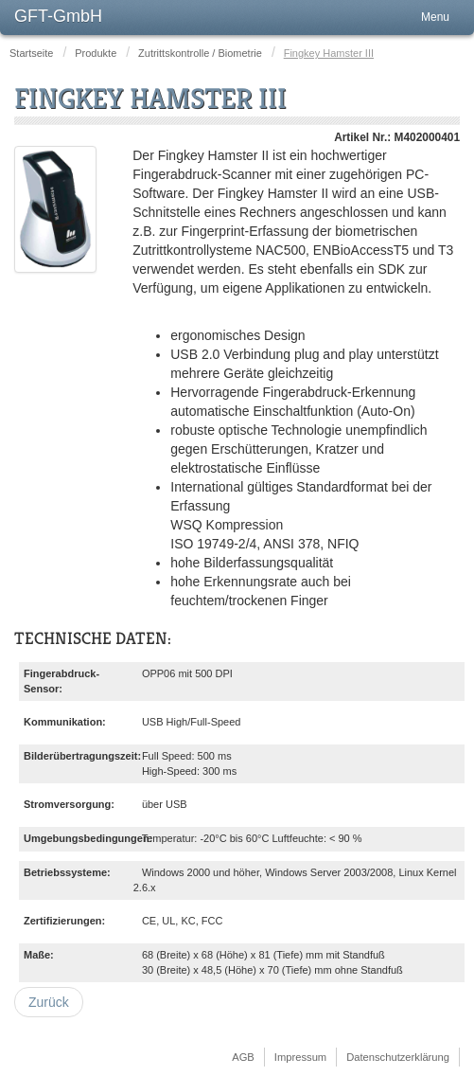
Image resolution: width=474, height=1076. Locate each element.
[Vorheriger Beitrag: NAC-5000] (48, 1002)
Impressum (300, 1057)
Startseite (31, 53)
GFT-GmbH (58, 16)
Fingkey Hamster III (150, 99)
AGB (243, 1057)
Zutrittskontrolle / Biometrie (200, 53)
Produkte (95, 53)
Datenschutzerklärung (397, 1057)
